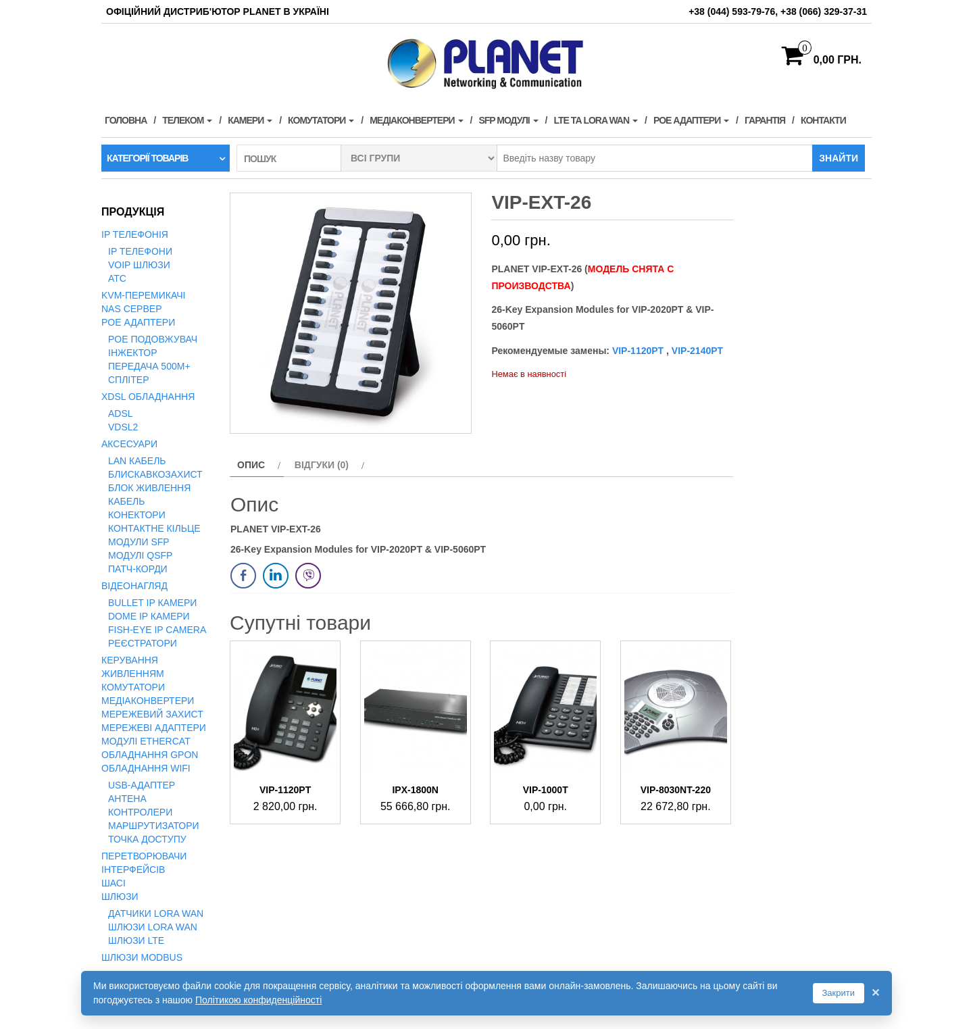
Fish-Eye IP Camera (157, 629)
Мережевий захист (152, 714)
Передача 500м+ (149, 366)
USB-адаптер (141, 785)
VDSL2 (123, 427)
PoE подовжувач (152, 339)
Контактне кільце (154, 528)
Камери (250, 120)
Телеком (187, 120)
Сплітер (128, 379)
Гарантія (765, 120)
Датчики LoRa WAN (155, 913)
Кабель (126, 501)
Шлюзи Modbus (141, 957)
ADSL (120, 413)
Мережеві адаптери (153, 727)
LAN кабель (137, 460)
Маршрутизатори (153, 825)
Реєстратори (142, 643)
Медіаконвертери (416, 120)
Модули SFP (139, 541)
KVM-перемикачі (143, 295)
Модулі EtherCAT (146, 741)
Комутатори (321, 120)
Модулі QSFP (140, 555)
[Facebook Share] (243, 575)
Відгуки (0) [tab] (322, 464)
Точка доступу (147, 839)
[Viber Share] (308, 575)
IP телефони (140, 251)
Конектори (137, 514)
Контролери (140, 812)
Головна (126, 120)
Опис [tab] (251, 464)
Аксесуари (129, 443)
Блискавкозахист (155, 474)
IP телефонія (134, 234)
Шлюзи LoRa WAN (152, 927)
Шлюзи (120, 896)
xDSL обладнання (148, 396)
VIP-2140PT (696, 350)
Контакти (823, 120)
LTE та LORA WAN (595, 120)
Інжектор (132, 352)
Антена (127, 798)
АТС (117, 278)
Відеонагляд (134, 585)
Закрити (838, 993)
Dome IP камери (149, 616)
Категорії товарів (147, 158)
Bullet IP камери (152, 602)
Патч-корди (138, 568)
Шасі (113, 883)
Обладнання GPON (149, 754)
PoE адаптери (691, 120)
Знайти (838, 158)
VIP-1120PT (638, 350)
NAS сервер (131, 308)
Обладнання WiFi (146, 768)
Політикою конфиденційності (258, 1000)
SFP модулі (508, 120)
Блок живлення (149, 487)
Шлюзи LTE (136, 940)
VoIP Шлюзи (139, 264)
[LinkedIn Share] (276, 575)
